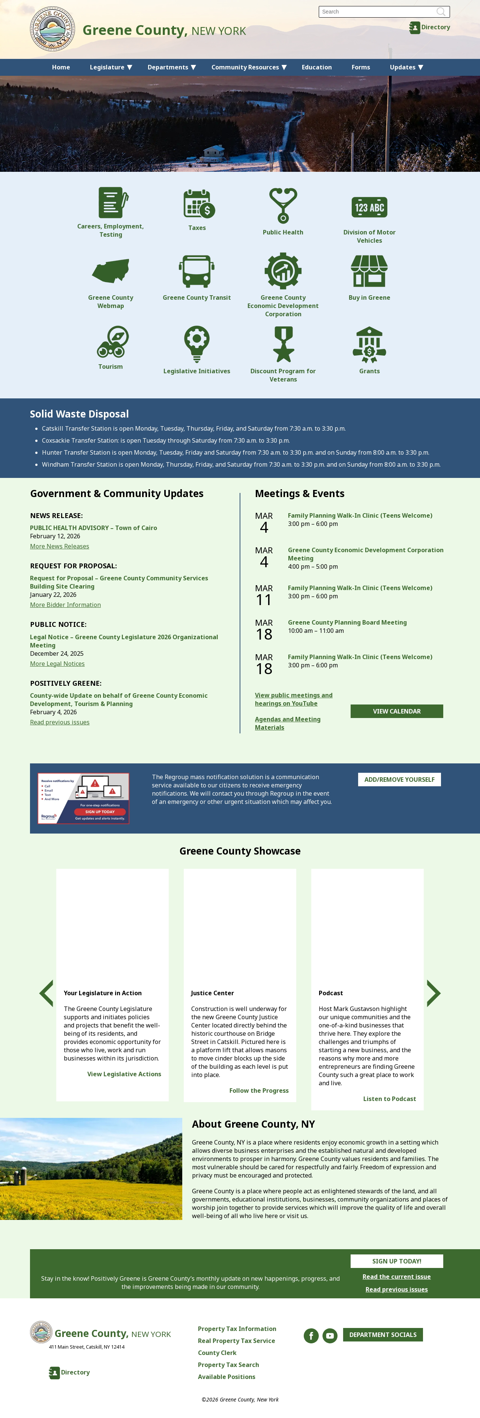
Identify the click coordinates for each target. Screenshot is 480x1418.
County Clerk (217, 1353)
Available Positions (226, 1377)
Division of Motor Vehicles (370, 216)
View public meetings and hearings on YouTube (294, 699)
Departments (168, 67)
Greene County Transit (197, 277)
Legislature (107, 67)
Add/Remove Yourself (399, 779)
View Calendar (397, 711)
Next (427, 993)
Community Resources (245, 67)
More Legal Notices (57, 663)
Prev (53, 993)
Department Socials (383, 1335)
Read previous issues (60, 722)
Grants (369, 350)
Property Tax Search (228, 1365)
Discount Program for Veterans (283, 354)
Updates (403, 67)
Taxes (197, 209)
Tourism (110, 348)
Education (317, 67)
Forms (361, 67)
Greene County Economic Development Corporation (283, 285)
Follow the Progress (259, 1090)
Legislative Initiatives (197, 350)
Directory (436, 27)
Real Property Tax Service (236, 1341)
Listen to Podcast (389, 1099)
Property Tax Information (237, 1329)
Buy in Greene (369, 277)
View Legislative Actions (124, 1074)
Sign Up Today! (397, 1261)
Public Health (283, 211)
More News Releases (59, 546)
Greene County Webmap (110, 281)
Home (61, 67)
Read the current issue (397, 1276)
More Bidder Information (65, 605)
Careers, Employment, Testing (110, 213)
